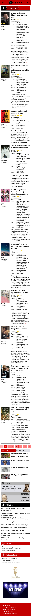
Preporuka (5, 451)
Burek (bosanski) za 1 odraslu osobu (11, 548)
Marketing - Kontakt (8, 609)
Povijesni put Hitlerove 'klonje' (10, 558)
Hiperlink (7, 505)
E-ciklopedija (9, 555)
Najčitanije (20, 451)
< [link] (1, 446)
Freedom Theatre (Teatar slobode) (11, 562)
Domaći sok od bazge (7, 547)
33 (25, 446)
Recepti (6, 543)
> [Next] (29, 446)
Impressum (6, 605)
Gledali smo (12, 8)
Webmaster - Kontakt (9, 607)
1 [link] (5, 446)
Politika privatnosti (8, 611)
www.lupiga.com (13, 613)
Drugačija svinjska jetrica (8, 550)
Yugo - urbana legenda (8, 560)
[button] (2, 2)
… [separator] (22, 446)
